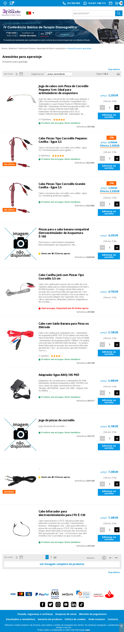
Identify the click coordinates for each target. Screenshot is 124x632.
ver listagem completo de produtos (62, 564)
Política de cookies (75, 619)
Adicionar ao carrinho (109, 116)
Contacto (113, 619)
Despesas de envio (66, 614)
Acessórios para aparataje (79, 48)
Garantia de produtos (50, 619)
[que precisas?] (97, 13)
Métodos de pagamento (93, 614)
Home (4, 48)
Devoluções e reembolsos (20, 619)
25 (110, 557)
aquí (87, 630)
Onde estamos (96, 619)
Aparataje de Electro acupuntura (51, 48)
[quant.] (109, 107)
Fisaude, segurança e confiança (35, 614)
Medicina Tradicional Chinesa (22, 48)
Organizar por (37, 74)
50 (116, 557)
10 (104, 557)
